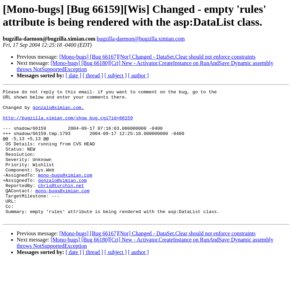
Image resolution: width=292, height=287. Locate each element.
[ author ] (138, 75)
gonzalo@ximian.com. (58, 111)
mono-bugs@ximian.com (65, 192)
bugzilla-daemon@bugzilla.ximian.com (141, 39)
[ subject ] (116, 75)
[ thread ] (93, 75)
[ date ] (73, 75)
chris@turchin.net (61, 205)
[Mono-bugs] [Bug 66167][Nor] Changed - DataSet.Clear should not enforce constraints (157, 57)
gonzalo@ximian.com (62, 199)
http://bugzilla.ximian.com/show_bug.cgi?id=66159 (68, 124)
